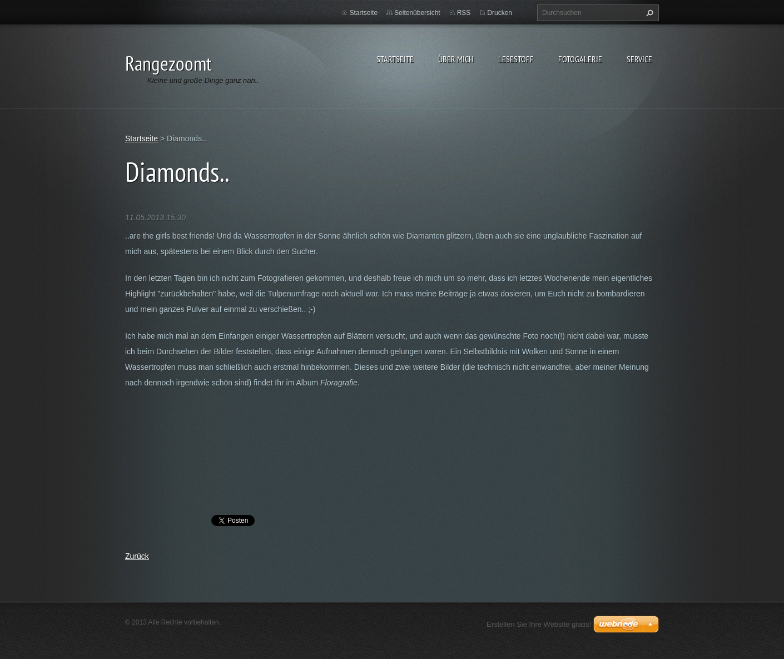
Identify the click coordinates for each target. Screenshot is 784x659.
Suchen (648, 12)
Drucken (499, 13)
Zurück (137, 556)
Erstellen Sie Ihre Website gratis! (539, 624)
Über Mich (456, 59)
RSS (464, 13)
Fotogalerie (580, 59)
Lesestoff (516, 59)
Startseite (395, 59)
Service (639, 59)
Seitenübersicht (417, 13)
